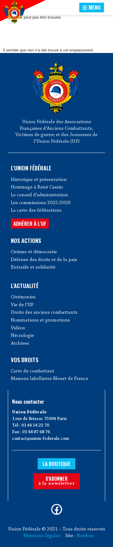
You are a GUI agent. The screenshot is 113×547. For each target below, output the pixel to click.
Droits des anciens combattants (44, 312)
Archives (20, 343)
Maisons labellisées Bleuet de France (49, 378)
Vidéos (18, 328)
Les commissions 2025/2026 (41, 202)
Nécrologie (22, 335)
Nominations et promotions (40, 320)
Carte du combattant (32, 371)
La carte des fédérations (36, 210)
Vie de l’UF (22, 305)
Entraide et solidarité (33, 267)
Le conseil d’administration (39, 195)
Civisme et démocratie (34, 252)
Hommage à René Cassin (37, 187)
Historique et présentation (39, 179)
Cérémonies (23, 297)
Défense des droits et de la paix (44, 259)
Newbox (85, 535)
